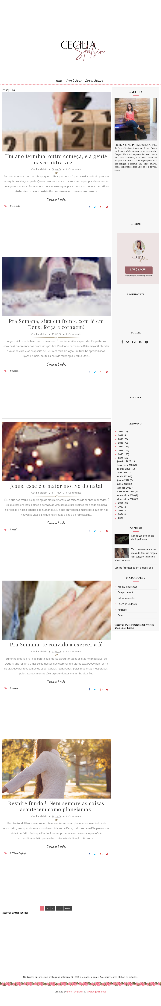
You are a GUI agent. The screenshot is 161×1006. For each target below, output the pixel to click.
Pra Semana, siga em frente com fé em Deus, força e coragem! (54, 331)
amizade (122, 611)
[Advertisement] (54, 239)
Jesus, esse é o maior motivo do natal (54, 494)
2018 (121, 451)
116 (57, 917)
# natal (13, 537)
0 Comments (71, 171)
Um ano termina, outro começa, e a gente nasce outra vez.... (55, 161)
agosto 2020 (124, 489)
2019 (121, 455)
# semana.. (14, 378)
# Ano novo (15, 213)
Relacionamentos (126, 599)
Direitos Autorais (94, 82)
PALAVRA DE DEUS (127, 605)
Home (59, 82)
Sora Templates (75, 1000)
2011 (121, 432)
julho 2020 (123, 485)
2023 (121, 511)
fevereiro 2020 (125, 466)
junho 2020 (123, 481)
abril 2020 (123, 474)
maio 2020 (123, 477)
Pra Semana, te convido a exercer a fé (54, 653)
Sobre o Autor (73, 82)
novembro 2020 (126, 496)
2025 (121, 519)
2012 (121, 436)
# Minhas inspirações (18, 862)
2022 (121, 508)
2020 (121, 459)
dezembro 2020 (126, 500)
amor (120, 616)
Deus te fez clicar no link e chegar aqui (134, 569)
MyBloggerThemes (96, 1000)
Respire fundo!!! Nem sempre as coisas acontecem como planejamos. (54, 815)
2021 (121, 504)
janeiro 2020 (124, 462)
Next (65, 917)
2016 (121, 444)
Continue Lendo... (54, 207)
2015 (121, 440)
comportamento (126, 593)
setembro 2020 (126, 492)
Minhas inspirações (127, 588)
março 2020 (124, 470)
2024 (121, 515)
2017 (121, 448)
